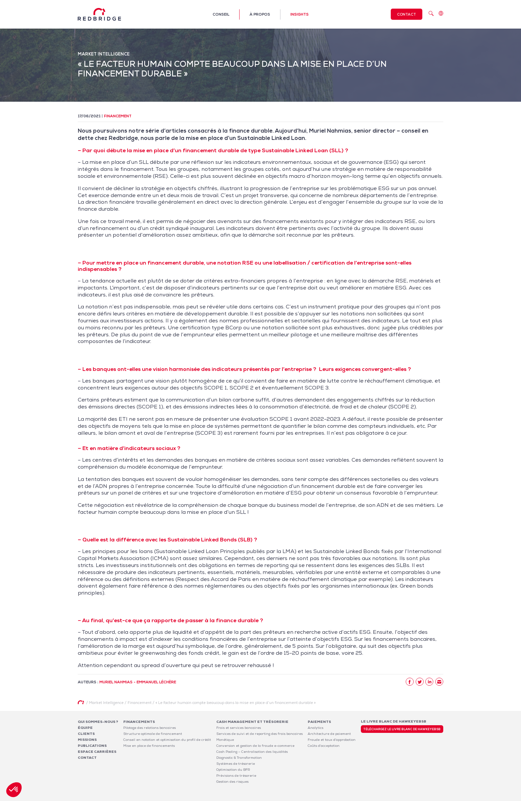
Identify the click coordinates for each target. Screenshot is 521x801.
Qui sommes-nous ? (98, 722)
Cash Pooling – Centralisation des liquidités (252, 751)
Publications (92, 746)
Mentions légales (357, 797)
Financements (139, 722)
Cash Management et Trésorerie (252, 722)
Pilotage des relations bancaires (149, 728)
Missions (87, 740)
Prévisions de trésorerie (236, 775)
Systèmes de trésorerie (235, 763)
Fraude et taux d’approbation (332, 740)
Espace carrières (97, 751)
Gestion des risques (232, 781)
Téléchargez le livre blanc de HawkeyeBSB (402, 729)
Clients (86, 734)
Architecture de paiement (329, 734)
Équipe (85, 728)
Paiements (319, 722)
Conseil (221, 14)
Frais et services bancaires (238, 728)
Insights (299, 14)
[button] (14, 790)
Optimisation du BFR (233, 769)
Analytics (315, 728)
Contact (406, 14)
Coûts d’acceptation (324, 746)
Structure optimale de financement (152, 734)
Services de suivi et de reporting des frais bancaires (259, 734)
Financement (118, 116)
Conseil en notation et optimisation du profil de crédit (167, 740)
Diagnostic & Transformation (239, 757)
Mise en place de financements (149, 746)
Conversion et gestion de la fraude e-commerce (255, 746)
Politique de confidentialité (399, 797)
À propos (260, 14)
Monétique (225, 740)
